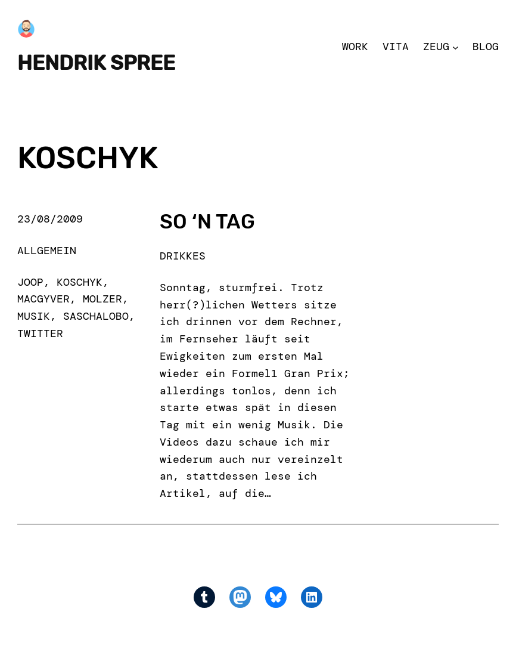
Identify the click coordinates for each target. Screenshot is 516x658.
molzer (102, 299)
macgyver (43, 299)
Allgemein (46, 250)
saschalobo (96, 316)
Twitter (40, 333)
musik (33, 316)
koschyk (79, 282)
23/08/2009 (50, 219)
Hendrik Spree (96, 63)
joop (30, 282)
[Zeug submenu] (455, 47)
